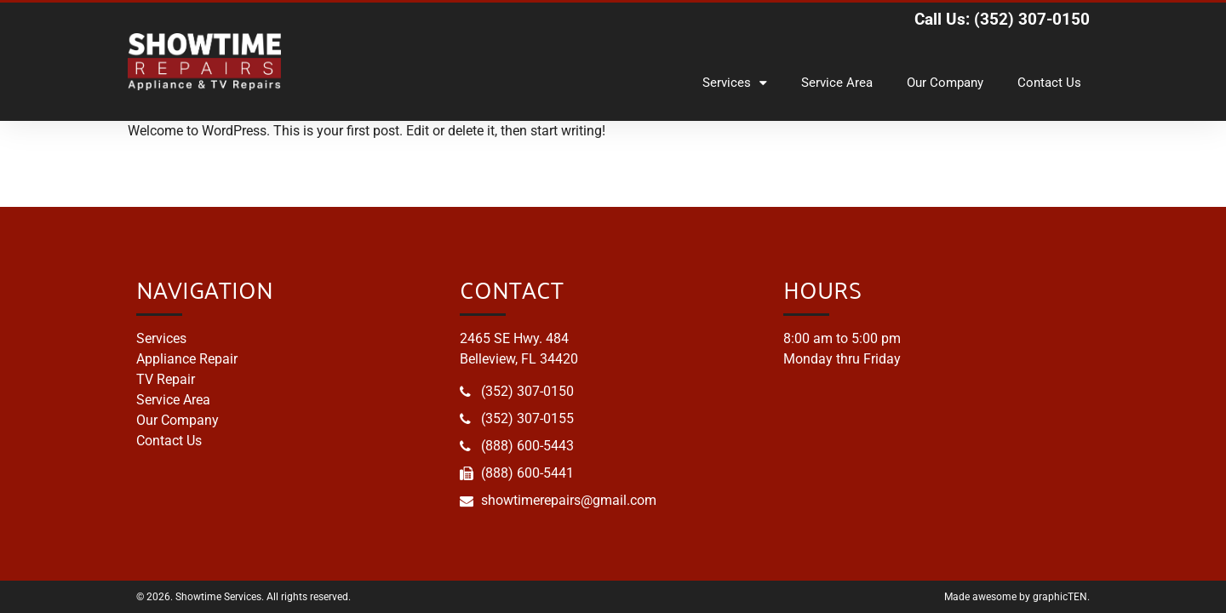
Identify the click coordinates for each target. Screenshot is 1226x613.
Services (734, 83)
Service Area (837, 82)
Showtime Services (218, 597)
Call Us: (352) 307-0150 (1002, 19)
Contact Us (1049, 82)
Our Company (945, 82)
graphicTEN (1060, 597)
